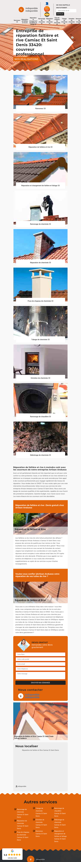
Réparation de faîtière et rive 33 (24, 21)
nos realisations (26, 59)
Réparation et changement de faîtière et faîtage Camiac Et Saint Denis (60, 836)
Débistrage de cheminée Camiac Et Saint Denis (60, 823)
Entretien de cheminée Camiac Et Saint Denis (41, 823)
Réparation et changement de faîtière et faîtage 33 (33, 21)
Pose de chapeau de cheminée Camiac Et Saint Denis (23, 836)
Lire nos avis (12, 858)
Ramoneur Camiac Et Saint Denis (41, 833)
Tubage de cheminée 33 (64, 21)
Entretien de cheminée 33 (71, 21)
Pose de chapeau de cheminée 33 (57, 21)
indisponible (32, 8)
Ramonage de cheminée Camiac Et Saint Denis (22, 813)
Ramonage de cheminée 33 (41, 21)
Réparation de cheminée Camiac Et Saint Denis (22, 824)
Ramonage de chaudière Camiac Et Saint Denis (60, 812)
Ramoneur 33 (17, 21)
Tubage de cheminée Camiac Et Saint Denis (41, 812)
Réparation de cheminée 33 (49, 21)
